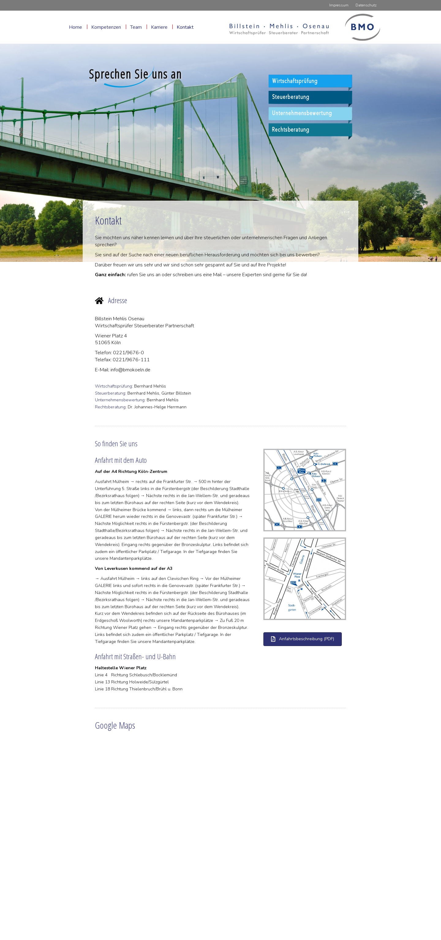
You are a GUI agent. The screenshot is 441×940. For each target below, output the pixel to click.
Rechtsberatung (110, 407)
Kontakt (185, 27)
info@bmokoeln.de (130, 369)
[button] (302, 639)
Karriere (159, 27)
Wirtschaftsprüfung (113, 386)
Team (136, 27)
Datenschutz (366, 5)
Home (75, 27)
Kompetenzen (106, 27)
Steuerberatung (110, 393)
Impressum (339, 5)
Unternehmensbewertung (120, 400)
